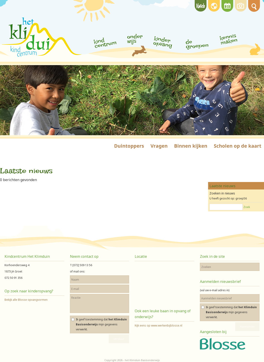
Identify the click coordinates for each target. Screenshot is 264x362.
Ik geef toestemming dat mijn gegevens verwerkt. (101, 324)
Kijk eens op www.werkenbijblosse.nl (158, 325)
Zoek (246, 207)
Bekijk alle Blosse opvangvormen (26, 300)
